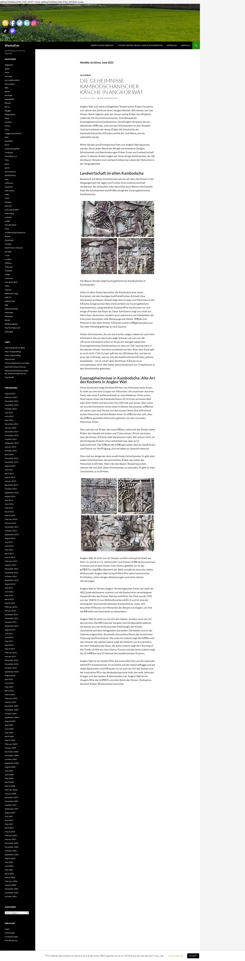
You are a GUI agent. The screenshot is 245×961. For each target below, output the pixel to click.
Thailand (8, 270)
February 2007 (11, 835)
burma (7, 126)
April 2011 (9, 645)
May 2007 (9, 824)
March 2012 (10, 603)
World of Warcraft (12, 328)
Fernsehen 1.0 (11, 156)
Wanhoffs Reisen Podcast (15, 367)
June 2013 (9, 546)
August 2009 (10, 721)
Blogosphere (10, 114)
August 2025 (10, 393)
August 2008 (10, 767)
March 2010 (10, 694)
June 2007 (9, 820)
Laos (7, 179)
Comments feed (11, 936)
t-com (7, 255)
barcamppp (9, 84)
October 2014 (11, 489)
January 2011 (10, 656)
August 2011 (10, 630)
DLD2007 (9, 141)
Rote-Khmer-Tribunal (14, 248)
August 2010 (10, 675)
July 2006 (9, 862)
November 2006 (11, 847)
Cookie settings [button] (175, 955)
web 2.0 (8, 297)
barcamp (8, 76)
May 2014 (9, 508)
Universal (9, 278)
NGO (7, 198)
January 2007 (10, 839)
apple (7, 68)
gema (7, 164)
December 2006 (11, 843)
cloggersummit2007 (13, 133)
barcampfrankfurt (12, 80)
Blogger (8, 110)
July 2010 (9, 679)
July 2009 (9, 725)
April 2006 (9, 873)
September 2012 (12, 580)
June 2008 (9, 774)
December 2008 (11, 751)
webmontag (10, 301)
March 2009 (10, 740)
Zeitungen (9, 331)
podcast (8, 206)
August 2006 (10, 858)
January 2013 (10, 565)
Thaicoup (9, 267)
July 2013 (9, 542)
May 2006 (9, 870)
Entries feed (10, 933)
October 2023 (11, 409)
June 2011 (9, 637)
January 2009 (10, 748)
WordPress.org (11, 940)
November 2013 (11, 527)
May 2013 (9, 550)
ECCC (7, 145)
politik (7, 221)
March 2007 (10, 831)
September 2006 (12, 854)
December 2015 (11, 458)
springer (8, 251)
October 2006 (11, 851)
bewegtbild (9, 99)
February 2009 (11, 744)
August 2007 (10, 812)
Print (7, 229)
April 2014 (9, 511)
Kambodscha (10, 175)
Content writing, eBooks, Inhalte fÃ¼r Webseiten (140, 45)
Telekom (8, 263)
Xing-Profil (9, 377)
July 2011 (9, 633)
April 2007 (9, 828)
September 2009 (12, 717)
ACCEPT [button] (193, 955)
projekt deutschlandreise (15, 232)
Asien (7, 72)
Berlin (7, 91)
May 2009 (9, 732)
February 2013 (11, 561)
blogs (7, 118)
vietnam (8, 289)
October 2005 (11, 896)
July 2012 (9, 588)
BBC (7, 88)
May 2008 (9, 778)
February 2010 (11, 698)
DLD (7, 137)
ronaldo (8, 244)
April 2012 (9, 599)
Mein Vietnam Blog (12, 355)
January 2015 (10, 481)
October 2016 (11, 450)
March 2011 (10, 649)
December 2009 (11, 706)
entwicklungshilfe (12, 148)
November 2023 (11, 405)
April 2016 (9, 454)
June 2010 (9, 683)
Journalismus (10, 171)
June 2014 (9, 504)
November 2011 (11, 618)
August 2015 (10, 466)
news (7, 194)
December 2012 (11, 569)
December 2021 (11, 424)
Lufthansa (9, 183)
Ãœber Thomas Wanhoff (102, 45)
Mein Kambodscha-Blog (15, 348)
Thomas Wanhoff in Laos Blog (17, 363)
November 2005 (11, 892)
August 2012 (10, 584)
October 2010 (11, 668)
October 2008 (11, 759)
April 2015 (9, 473)
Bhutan (8, 103)
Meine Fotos (10, 359)
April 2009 (9, 736)
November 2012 (11, 572)
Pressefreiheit (10, 225)
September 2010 (12, 671)
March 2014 (10, 515)
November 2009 (11, 710)
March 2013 (10, 557)
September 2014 (12, 492)
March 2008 (10, 786)
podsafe (8, 217)
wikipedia (9, 316)
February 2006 (11, 881)
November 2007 (11, 801)
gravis (7, 168)
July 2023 (9, 412)
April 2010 (9, 691)
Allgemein (85, 75)
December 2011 (11, 614)
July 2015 (9, 470)
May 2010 (9, 687)
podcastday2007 (12, 209)
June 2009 (9, 729)
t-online (8, 259)
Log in (7, 929)
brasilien (8, 122)
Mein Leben (9, 190)
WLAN (7, 320)
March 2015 (10, 477)
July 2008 (9, 771)
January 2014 (10, 523)
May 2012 (9, 595)
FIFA (7, 160)
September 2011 (12, 626)
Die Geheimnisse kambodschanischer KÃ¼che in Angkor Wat (111, 86)
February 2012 (11, 607)
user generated (11, 282)
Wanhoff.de (12, 45)
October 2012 (11, 576)
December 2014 (11, 485)
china (7, 129)
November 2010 (11, 664)
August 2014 (10, 496)
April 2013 (9, 553)
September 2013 (12, 534)
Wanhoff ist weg (11, 293)
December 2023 (11, 401)
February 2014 (11, 519)
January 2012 (10, 610)
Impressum (172, 45)
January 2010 (10, 702)
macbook (9, 187)
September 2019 (12, 443)
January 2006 (10, 885)
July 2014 (9, 500)
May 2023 (9, 420)
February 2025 (11, 397)
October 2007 (11, 805)
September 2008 (12, 763)
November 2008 (11, 755)
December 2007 (11, 797)
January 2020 (10, 428)
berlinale (8, 95)
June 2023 (9, 416)
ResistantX (9, 240)
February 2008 (11, 790)
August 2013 (10, 538)
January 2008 (10, 793)
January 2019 (10, 447)
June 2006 (9, 866)
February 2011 (11, 652)
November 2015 (11, 462)
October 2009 (11, 713)
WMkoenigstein (11, 324)
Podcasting (9, 213)
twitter (7, 274)
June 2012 (9, 591)
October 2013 (11, 530)
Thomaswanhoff (108, 98)
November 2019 (11, 435)
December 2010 (11, 660)
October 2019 (11, 439)
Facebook (9, 152)
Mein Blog (185, 45)
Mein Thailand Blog (13, 351)
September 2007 (12, 809)
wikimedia (9, 312)
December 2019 (11, 431)
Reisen (7, 236)
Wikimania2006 (11, 309)
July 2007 (9, 816)
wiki (6, 305)
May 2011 (9, 641)
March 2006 (10, 877)
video (7, 286)
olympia (8, 202)
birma (7, 107)
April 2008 (9, 782)
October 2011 (11, 622)
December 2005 (11, 889)
